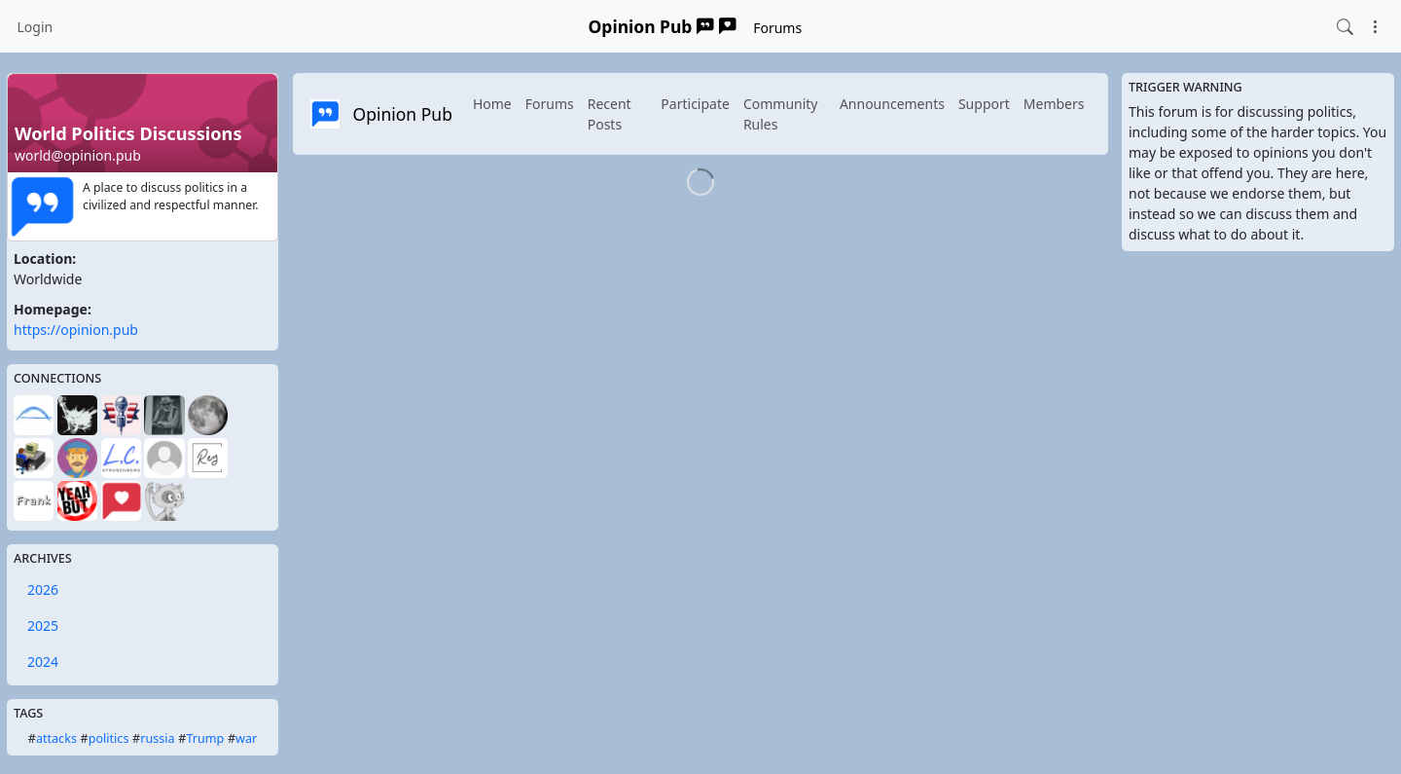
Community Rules (780, 113)
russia (157, 738)
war (246, 738)
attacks (56, 738)
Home (492, 103)
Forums (777, 27)
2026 (42, 589)
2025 (42, 625)
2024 (42, 661)
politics (109, 738)
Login (36, 27)
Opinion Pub (662, 26)
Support (984, 103)
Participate (695, 103)
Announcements (892, 103)
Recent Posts (609, 113)
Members (1054, 103)
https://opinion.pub (76, 329)
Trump (205, 738)
